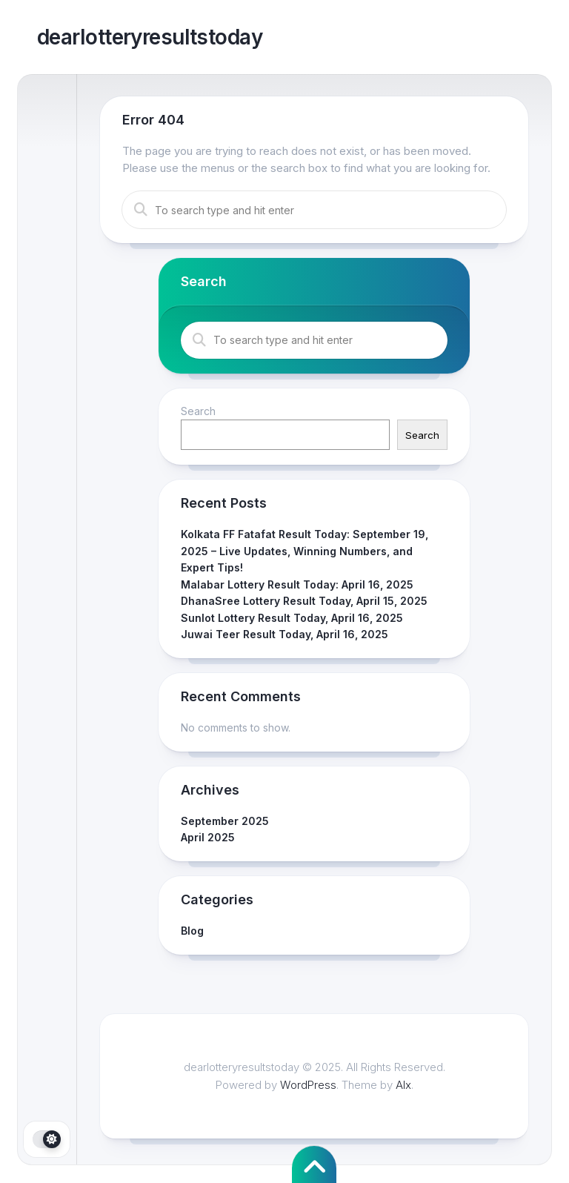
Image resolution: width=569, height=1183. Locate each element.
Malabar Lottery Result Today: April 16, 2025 (297, 584)
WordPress (308, 1085)
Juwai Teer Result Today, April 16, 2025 (284, 634)
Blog (192, 930)
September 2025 (225, 821)
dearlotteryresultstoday (149, 37)
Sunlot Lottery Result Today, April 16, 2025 (292, 618)
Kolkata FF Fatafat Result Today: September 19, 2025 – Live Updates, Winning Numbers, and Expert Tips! (304, 551)
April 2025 (208, 837)
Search (198, 411)
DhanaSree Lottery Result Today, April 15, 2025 (304, 600)
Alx (403, 1085)
